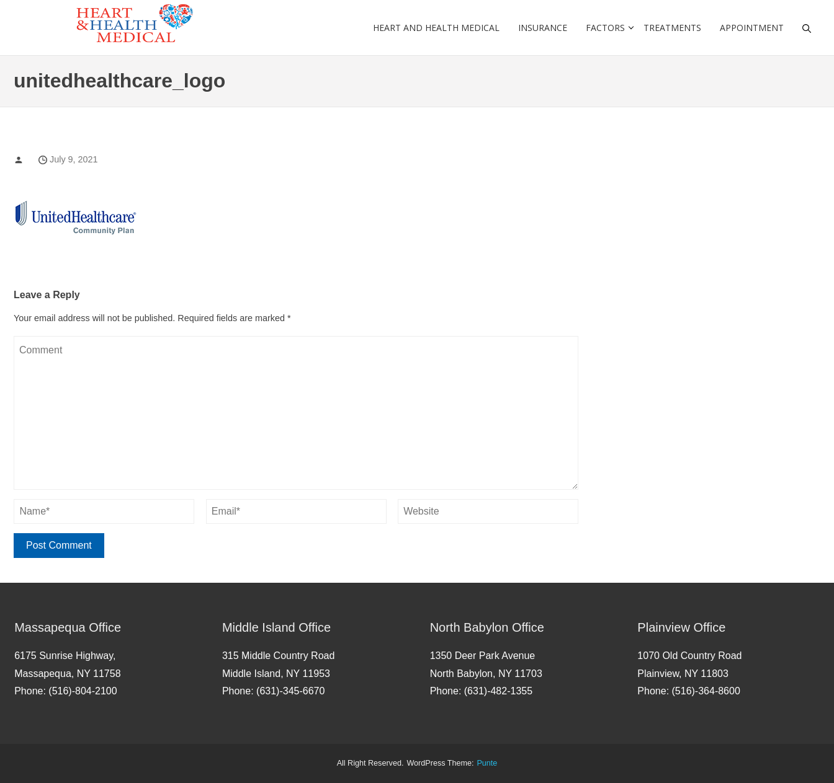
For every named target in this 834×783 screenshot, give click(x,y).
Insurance (542, 27)
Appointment (752, 27)
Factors (605, 27)
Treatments (672, 27)
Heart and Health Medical (436, 27)
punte (487, 763)
